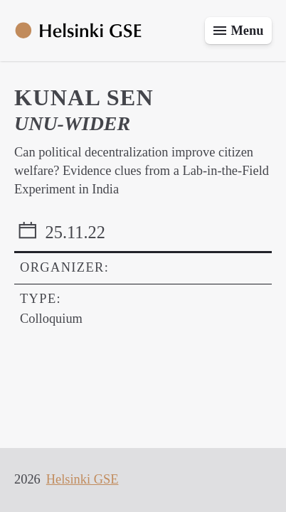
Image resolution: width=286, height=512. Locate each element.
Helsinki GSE (82, 479)
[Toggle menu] (238, 30)
